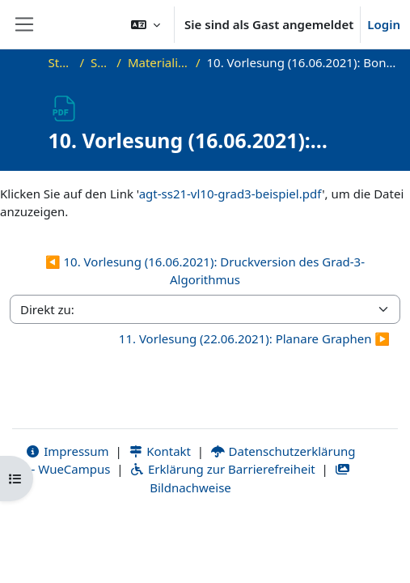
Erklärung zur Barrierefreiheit (222, 469)
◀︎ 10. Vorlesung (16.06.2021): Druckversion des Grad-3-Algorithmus (205, 270)
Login (383, 24)
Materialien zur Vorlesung (158, 62)
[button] (145, 24)
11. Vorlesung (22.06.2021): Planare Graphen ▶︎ (254, 338)
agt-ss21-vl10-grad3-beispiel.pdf (231, 193)
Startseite (61, 62)
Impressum (67, 451)
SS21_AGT (100, 62)
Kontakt (160, 451)
